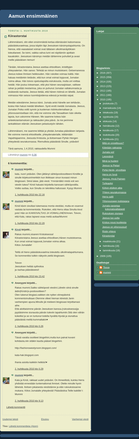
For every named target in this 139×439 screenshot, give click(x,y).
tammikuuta (109, 250)
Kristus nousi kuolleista (114, 222)
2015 (103, 77)
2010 (103, 99)
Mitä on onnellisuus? (113, 143)
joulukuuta (108, 103)
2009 (103, 256)
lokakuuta (108, 112)
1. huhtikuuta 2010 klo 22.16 (30, 194)
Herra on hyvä (109, 174)
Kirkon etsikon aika (112, 188)
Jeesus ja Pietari (111, 165)
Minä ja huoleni (110, 161)
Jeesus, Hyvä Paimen (113, 179)
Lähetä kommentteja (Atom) (23, 426)
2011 (103, 95)
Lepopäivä (107, 156)
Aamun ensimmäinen (33, 16)
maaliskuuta (109, 241)
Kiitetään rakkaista (112, 147)
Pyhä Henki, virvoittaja (114, 170)
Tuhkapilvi (107, 183)
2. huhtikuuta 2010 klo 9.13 (29, 401)
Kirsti (18, 229)
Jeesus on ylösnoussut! (114, 227)
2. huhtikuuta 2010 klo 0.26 (29, 326)
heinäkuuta (109, 126)
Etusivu (45, 419)
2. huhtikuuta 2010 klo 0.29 (29, 369)
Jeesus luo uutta (111, 218)
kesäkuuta (108, 130)
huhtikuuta (109, 139)
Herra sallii (108, 196)
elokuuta (108, 121)
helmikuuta (109, 246)
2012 (103, 90)
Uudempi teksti (10, 419)
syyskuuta (108, 117)
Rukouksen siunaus (112, 213)
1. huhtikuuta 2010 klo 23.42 (30, 276)
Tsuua (106, 267)
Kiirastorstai (108, 236)
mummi (19, 169)
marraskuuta (110, 108)
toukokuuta (109, 135)
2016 (103, 73)
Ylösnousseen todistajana (115, 201)
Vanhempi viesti (80, 419)
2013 (103, 86)
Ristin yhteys (109, 231)
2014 (103, 81)
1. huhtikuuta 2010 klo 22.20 (30, 223)
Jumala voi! (108, 152)
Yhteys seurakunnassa (114, 192)
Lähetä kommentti (15, 407)
